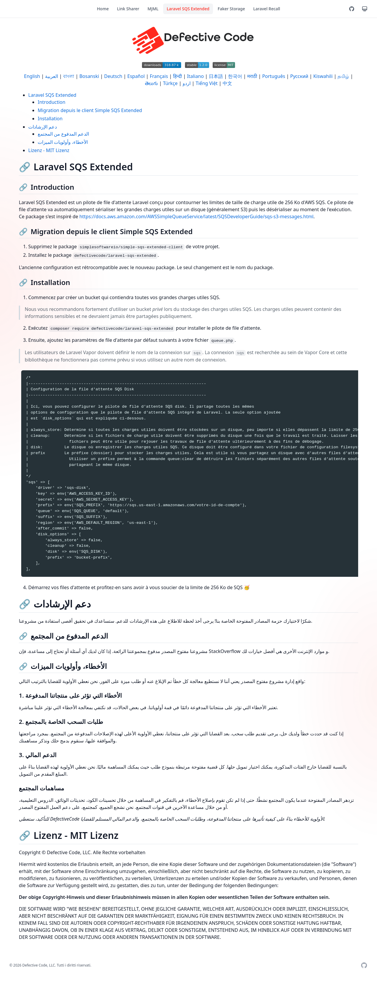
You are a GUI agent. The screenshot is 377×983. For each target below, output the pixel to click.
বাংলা (68, 76)
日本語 (216, 76)
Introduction (51, 102)
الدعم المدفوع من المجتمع (63, 134)
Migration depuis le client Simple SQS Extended (90, 110)
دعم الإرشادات (42, 127)
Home (103, 8)
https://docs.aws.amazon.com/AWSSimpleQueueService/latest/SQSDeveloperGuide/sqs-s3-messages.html (196, 216)
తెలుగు (151, 83)
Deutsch (113, 76)
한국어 (235, 76)
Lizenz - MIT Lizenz (48, 150)
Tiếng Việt (206, 83)
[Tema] (364, 9)
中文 (227, 83)
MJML (153, 8)
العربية (51, 76)
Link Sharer (128, 8)
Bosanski (89, 76)
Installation (50, 118)
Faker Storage (231, 8)
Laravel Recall (266, 8)
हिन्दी (177, 76)
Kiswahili (323, 76)
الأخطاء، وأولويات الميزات (63, 142)
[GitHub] (351, 9)
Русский (299, 76)
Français (159, 76)
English (32, 76)
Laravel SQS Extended (188, 8)
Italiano (195, 76)
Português (273, 76)
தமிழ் (343, 76)
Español (136, 76)
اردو (187, 83)
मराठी (252, 76)
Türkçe (170, 83)
